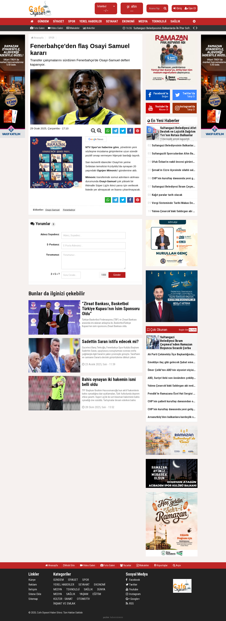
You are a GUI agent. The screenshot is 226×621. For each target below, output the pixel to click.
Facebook (133, 579)
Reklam (32, 584)
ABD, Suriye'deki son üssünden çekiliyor (172, 378)
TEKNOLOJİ (159, 21)
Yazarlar (125, 565)
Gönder (117, 274)
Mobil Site (69, 565)
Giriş (177, 8)
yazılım (106, 617)
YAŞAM (84, 594)
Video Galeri (55, 28)
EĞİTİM (96, 594)
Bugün (181, 330)
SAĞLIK (175, 21)
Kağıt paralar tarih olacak (165, 195)
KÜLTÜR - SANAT (63, 599)
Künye (32, 579)
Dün (186, 330)
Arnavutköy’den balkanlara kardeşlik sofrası (172, 417)
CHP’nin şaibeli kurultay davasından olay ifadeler (172, 401)
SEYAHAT (112, 21)
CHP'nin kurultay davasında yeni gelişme (172, 178)
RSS (130, 603)
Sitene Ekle (34, 594)
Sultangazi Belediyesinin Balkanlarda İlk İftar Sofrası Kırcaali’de (172, 145)
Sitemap (33, 599)
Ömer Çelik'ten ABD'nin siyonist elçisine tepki (172, 370)
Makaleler (73, 28)
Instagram (133, 594)
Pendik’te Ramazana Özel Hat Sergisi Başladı (172, 393)
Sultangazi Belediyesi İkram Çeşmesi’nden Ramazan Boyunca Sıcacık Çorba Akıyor (172, 186)
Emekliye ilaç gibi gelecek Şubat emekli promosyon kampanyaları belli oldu (172, 362)
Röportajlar (161, 565)
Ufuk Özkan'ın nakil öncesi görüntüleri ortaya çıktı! (172, 162)
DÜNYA (101, 589)
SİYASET (58, 21)
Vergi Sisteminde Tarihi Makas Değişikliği (172, 203)
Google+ (133, 599)
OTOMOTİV (83, 599)
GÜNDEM (43, 21)
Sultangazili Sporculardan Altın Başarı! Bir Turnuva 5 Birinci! (172, 153)
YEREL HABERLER (90, 21)
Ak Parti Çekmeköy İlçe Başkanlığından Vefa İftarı (172, 354)
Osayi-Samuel (52, 210)
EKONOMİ (128, 21)
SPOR (71, 21)
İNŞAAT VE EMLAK (64, 603)
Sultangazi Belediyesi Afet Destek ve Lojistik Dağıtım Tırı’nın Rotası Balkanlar (172, 28)
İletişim (32, 589)
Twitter (131, 584)
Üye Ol (190, 8)
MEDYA (143, 21)
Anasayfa (37, 37)
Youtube (132, 589)
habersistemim (116, 617)
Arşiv (177, 565)
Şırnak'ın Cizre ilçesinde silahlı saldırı (172, 170)
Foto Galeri (37, 28)
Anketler (89, 28)
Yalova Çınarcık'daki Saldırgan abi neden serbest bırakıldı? (172, 211)
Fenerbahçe (69, 210)
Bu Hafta (192, 330)
